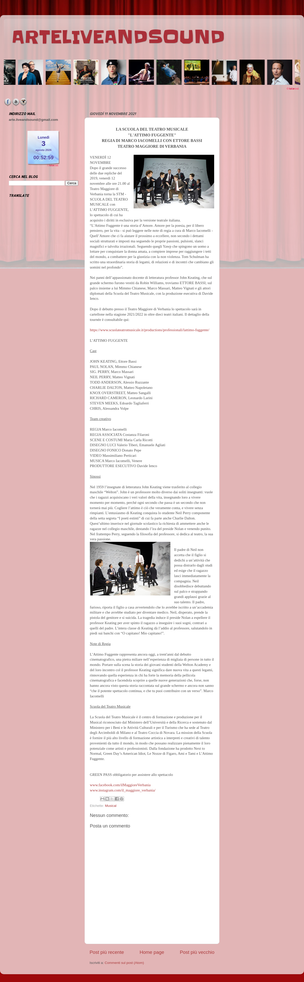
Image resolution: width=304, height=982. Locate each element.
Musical (111, 806)
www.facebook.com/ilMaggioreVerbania (120, 785)
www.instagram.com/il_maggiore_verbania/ (123, 790)
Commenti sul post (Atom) (124, 963)
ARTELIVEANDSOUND (118, 37)
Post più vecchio (197, 952)
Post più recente (107, 952)
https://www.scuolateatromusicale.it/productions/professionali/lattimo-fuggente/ (149, 330)
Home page (152, 952)
